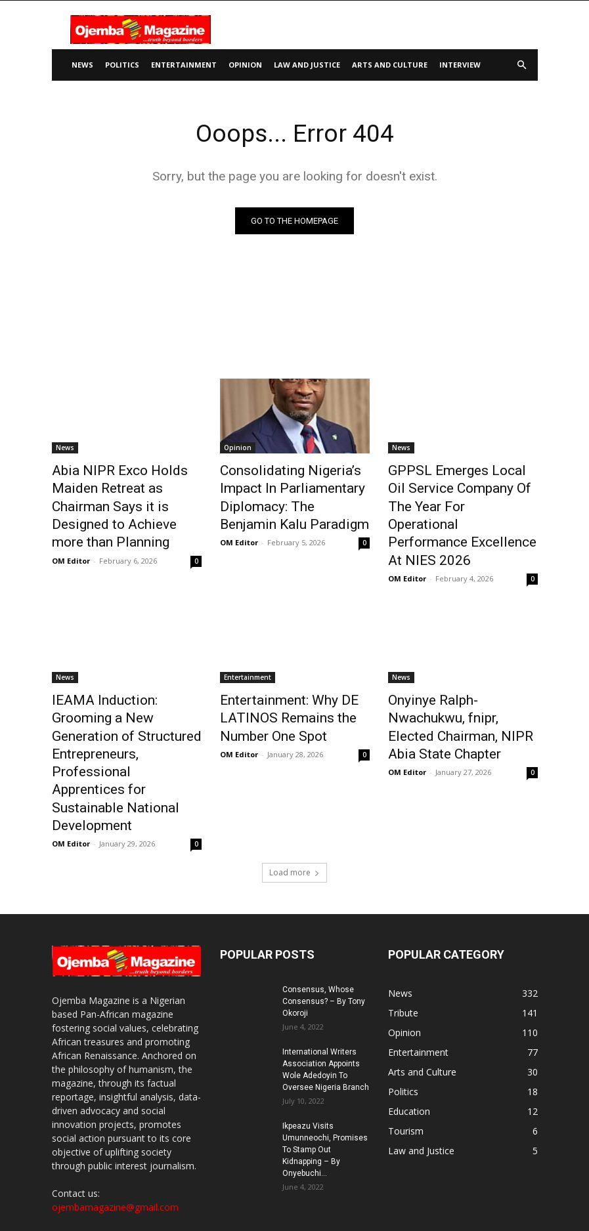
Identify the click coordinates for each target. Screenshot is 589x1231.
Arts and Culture (389, 65)
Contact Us (276, 1195)
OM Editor (71, 530)
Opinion (245, 65)
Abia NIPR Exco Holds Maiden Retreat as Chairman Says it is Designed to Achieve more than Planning (125, 491)
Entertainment (184, 65)
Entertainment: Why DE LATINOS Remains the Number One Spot (294, 665)
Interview (460, 65)
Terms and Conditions (465, 1195)
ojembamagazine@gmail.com (115, 1087)
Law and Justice (307, 65)
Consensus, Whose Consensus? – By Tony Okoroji (323, 882)
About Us (226, 1195)
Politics (122, 65)
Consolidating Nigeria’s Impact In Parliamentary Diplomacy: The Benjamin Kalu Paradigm (294, 491)
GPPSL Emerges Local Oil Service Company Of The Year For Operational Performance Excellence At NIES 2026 (461, 491)
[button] (522, 65)
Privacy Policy (386, 1195)
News (82, 65)
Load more (294, 753)
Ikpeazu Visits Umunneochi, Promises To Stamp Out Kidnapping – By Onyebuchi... (325, 1030)
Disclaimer (329, 1195)
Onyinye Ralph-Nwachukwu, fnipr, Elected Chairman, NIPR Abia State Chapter (459, 665)
